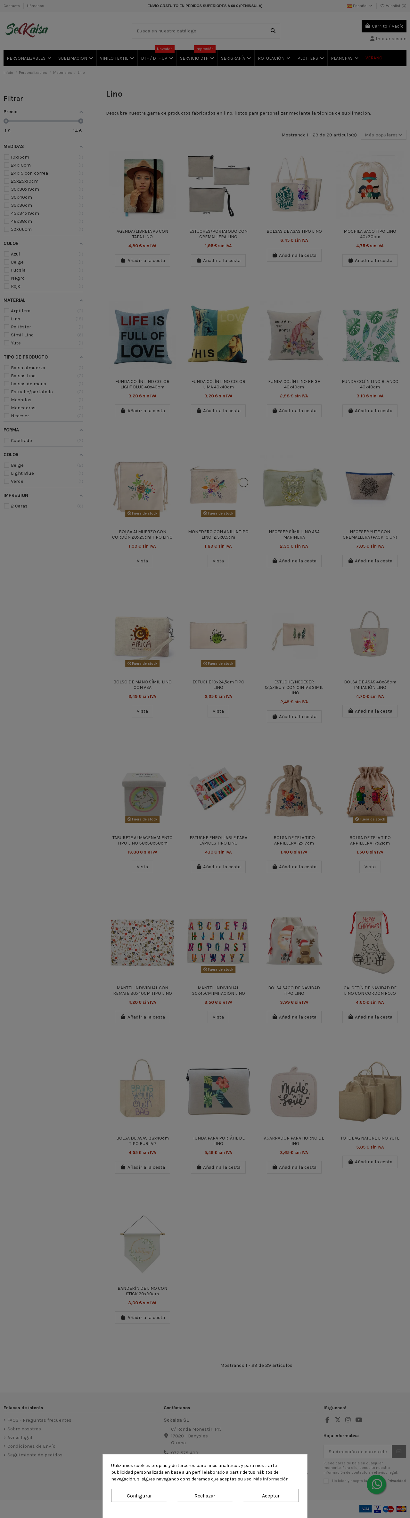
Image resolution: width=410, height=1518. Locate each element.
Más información (271, 1479)
